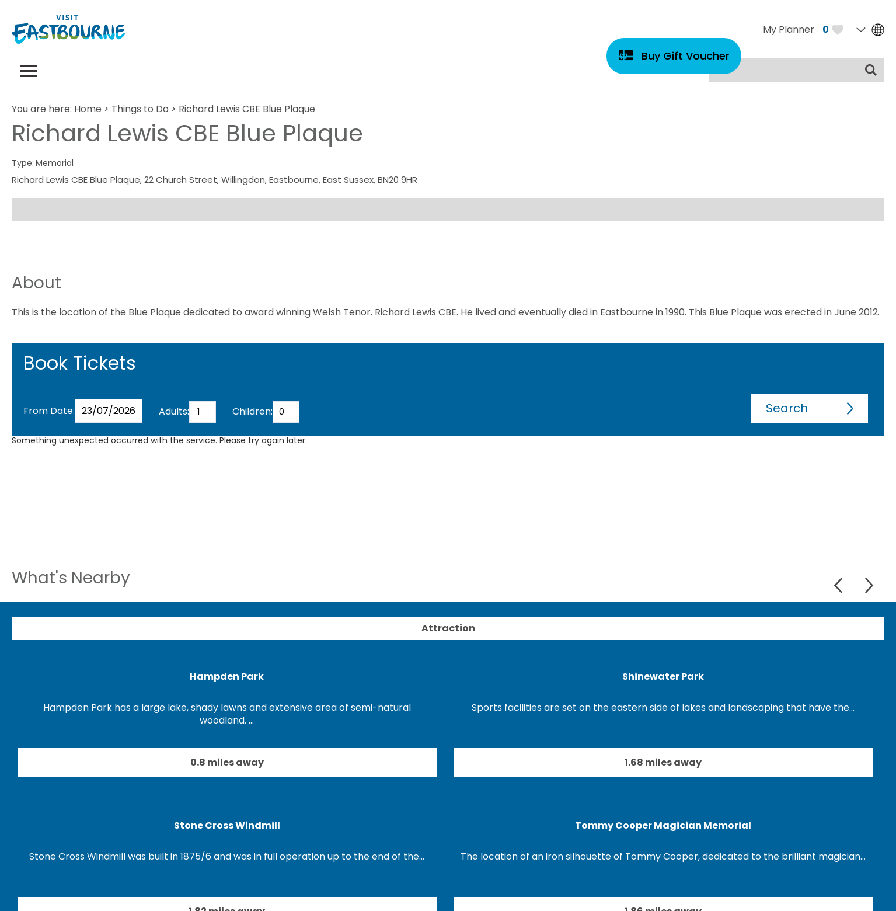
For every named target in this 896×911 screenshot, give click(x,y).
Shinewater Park (663, 676)
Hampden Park (227, 676)
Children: (252, 411)
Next (868, 585)
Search (787, 408)
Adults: (174, 411)
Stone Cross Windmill (227, 825)
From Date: (49, 411)
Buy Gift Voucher (686, 55)
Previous (839, 585)
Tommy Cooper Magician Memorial (663, 825)
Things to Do (140, 109)
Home (88, 109)
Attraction (448, 628)
